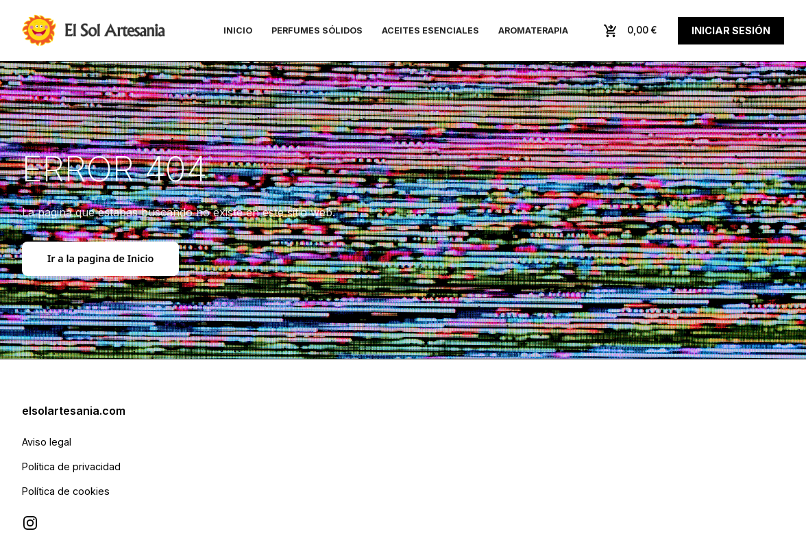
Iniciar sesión (731, 30)
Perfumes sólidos (317, 30)
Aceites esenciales (430, 30)
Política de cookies (66, 491)
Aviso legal (46, 442)
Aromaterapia (533, 30)
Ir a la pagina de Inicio (100, 258)
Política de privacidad (71, 466)
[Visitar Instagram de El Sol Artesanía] (30, 523)
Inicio (237, 30)
